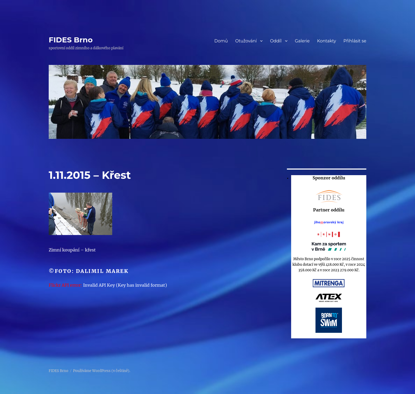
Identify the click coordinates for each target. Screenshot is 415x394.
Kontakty (326, 40)
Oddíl (276, 40)
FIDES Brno (71, 39)
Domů (221, 40)
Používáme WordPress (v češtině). (101, 371)
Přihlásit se (355, 40)
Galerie (302, 40)
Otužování (246, 40)
